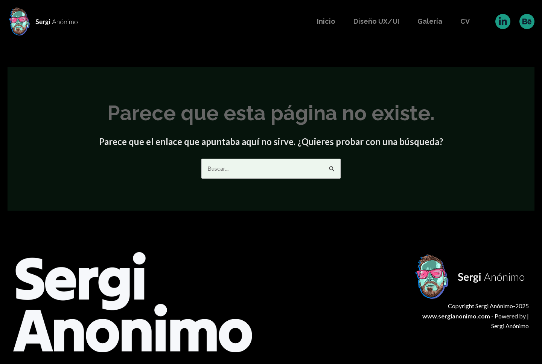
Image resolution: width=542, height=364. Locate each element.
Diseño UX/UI (376, 21)
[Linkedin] (502, 21)
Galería (429, 21)
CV (465, 21)
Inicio (326, 21)
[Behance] (526, 21)
